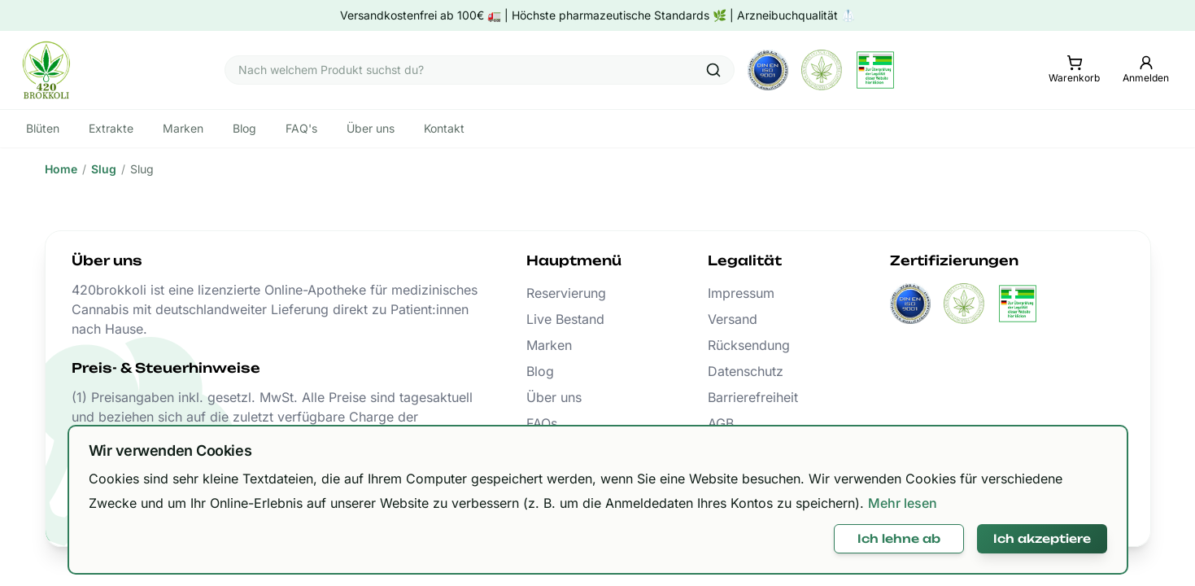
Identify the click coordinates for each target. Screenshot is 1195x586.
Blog (540, 371)
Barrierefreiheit (753, 397)
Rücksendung (749, 345)
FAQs (541, 423)
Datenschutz (745, 371)
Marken (549, 345)
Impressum (741, 293)
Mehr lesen (902, 503)
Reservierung (566, 293)
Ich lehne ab (898, 538)
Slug (103, 169)
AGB (721, 423)
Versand (732, 319)
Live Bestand (565, 319)
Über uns (554, 397)
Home (61, 169)
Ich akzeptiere (1042, 538)
